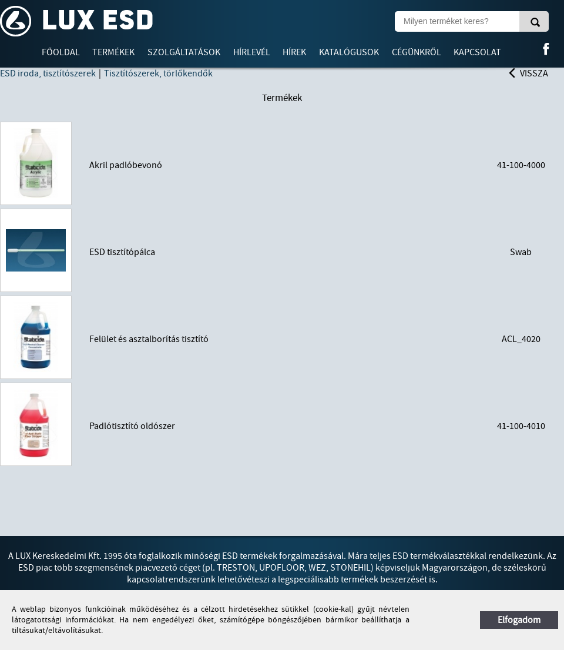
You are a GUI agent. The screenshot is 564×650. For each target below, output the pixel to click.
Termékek (113, 52)
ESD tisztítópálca (122, 252)
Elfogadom (519, 620)
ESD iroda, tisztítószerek (48, 73)
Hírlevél (251, 52)
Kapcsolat (477, 52)
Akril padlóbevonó (125, 165)
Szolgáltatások (183, 52)
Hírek (294, 52)
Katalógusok (349, 52)
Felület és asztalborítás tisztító (149, 339)
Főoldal (61, 52)
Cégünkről (416, 52)
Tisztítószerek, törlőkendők (158, 73)
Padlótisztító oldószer (132, 426)
